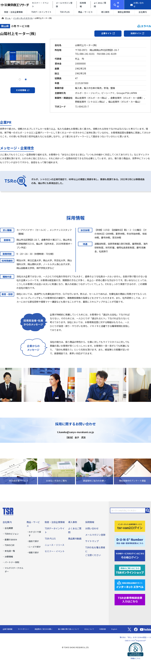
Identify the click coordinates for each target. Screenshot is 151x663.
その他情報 (22, 90)
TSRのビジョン (12, 533)
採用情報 (89, 522)
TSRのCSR (9, 545)
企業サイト (108, 33)
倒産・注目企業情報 (13, 11)
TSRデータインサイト (41, 11)
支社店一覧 (10, 550)
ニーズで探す (35, 546)
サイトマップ (92, 541)
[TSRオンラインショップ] (130, 569)
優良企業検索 (124, 11)
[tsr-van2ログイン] (130, 525)
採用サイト (137, 33)
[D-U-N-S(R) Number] (130, 540)
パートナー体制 (12, 562)
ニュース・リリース (54, 544)
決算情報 (9, 556)
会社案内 (143, 11)
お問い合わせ (92, 528)
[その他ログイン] (130, 555)
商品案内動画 (74, 538)
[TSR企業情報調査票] (130, 599)
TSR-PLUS (65, 11)
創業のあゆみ (11, 539)
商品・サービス (85, 11)
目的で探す (34, 541)
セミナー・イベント (55, 551)
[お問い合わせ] (137, 4)
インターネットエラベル (23, 18)
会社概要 (9, 528)
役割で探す (34, 552)
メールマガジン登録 (95, 534)
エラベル (144, 26)
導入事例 (105, 11)
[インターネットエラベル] (130, 584)
